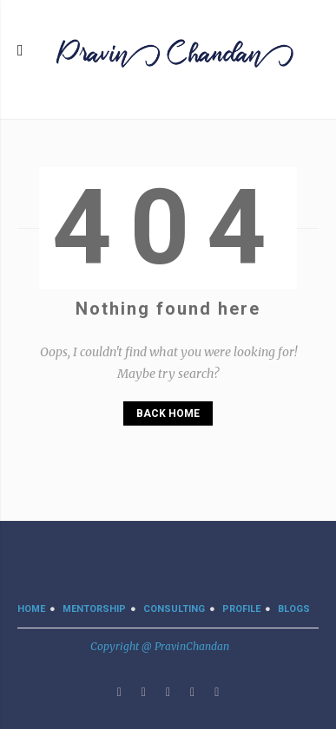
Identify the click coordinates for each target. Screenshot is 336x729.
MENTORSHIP (94, 609)
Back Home (168, 413)
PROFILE (241, 609)
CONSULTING (174, 609)
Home (31, 609)
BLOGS (294, 609)
